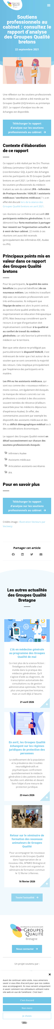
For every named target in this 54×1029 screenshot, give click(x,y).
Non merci (27, 1008)
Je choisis (27, 1015)
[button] (49, 974)
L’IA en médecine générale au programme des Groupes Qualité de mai (27, 653)
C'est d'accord (27, 1000)
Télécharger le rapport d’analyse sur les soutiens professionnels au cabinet (26, 128)
